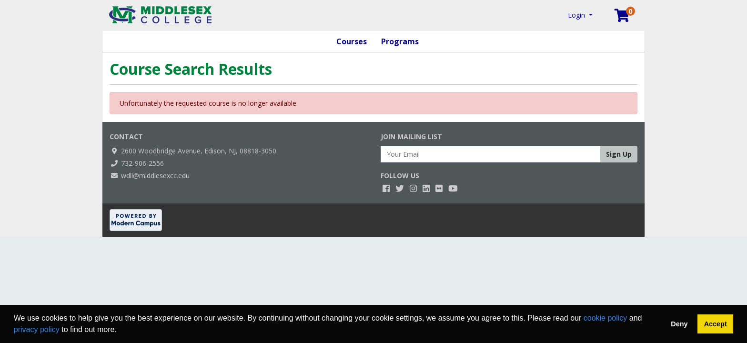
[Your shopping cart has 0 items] (623, 17)
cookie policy (605, 318)
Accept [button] (715, 324)
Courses (351, 41)
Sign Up (619, 154)
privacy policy (37, 329)
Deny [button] (679, 324)
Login (577, 15)
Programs (400, 41)
